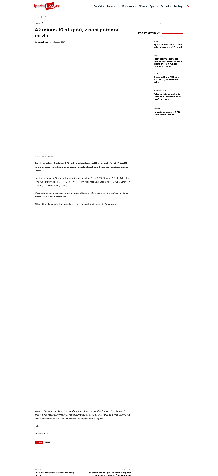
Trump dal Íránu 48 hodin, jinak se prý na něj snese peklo (166, 79)
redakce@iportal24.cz (114, 454)
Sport (156, 41)
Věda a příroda (160, 91)
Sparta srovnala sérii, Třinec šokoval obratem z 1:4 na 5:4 (168, 45)
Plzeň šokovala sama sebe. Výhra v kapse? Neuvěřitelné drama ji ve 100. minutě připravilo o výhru (168, 63)
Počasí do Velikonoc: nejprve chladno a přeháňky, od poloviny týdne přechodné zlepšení (83, 415)
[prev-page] (36, 426)
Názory (157, 109)
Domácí (44, 17)
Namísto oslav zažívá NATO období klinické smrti (167, 113)
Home (37, 17)
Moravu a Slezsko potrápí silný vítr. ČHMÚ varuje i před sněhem (115, 416)
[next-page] (41, 426)
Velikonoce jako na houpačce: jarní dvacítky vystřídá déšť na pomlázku (51, 416)
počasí (47, 337)
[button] (188, 6)
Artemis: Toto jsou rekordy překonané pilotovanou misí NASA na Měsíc (167, 96)
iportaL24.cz (43, 42)
